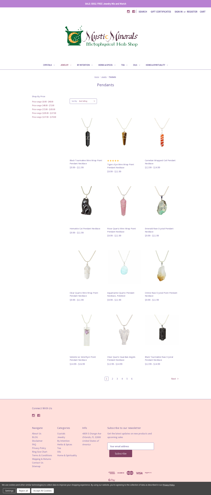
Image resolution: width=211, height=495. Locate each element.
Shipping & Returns (41, 459)
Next (175, 378)
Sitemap (36, 466)
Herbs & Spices (106, 65)
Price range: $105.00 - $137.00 (44, 113)
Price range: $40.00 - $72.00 (43, 105)
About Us (36, 433)
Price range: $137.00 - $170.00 (44, 117)
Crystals (49, 65)
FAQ (34, 444)
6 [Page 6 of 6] (131, 378)
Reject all (23, 490)
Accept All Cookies (42, 490)
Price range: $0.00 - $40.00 (42, 101)
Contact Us (37, 462)
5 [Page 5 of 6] (127, 378)
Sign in (178, 11)
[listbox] (88, 101)
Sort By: (74, 101)
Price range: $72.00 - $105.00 (43, 109)
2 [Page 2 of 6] (112, 378)
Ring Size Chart (39, 451)
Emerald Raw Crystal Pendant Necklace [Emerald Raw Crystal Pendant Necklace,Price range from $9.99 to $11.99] (159, 230)
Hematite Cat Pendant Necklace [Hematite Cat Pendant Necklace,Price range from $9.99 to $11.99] (85, 228)
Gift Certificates (161, 11)
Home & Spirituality (157, 65)
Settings (9, 490)
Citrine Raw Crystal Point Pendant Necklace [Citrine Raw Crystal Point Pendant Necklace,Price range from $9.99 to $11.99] (161, 294)
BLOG (35, 437)
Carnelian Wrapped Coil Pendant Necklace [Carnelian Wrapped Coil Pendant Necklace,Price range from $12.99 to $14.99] (160, 162)
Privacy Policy (39, 448)
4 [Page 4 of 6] (122, 378)
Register (192, 11)
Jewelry (65, 65)
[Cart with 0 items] (202, 11)
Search (143, 11)
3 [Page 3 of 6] (117, 378)
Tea (124, 65)
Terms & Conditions (42, 455)
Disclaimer (37, 440)
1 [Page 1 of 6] (106, 378)
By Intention (85, 65)
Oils (136, 65)
